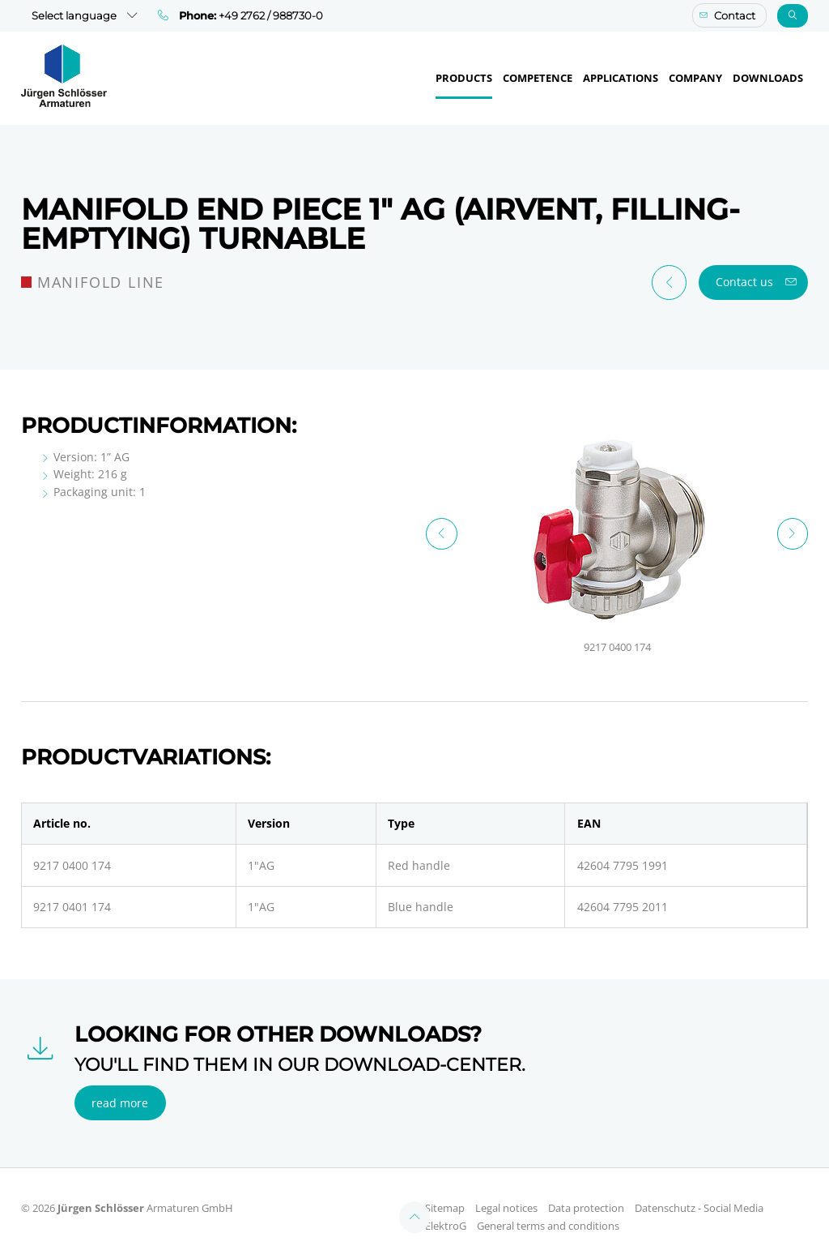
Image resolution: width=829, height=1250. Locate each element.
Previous (441, 534)
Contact (734, 15)
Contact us (744, 281)
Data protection (586, 1191)
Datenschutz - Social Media (699, 1191)
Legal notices (506, 1191)
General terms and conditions (548, 1209)
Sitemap (445, 1191)
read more (119, 1086)
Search (793, 16)
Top (415, 1201)
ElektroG (445, 1209)
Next (793, 534)
